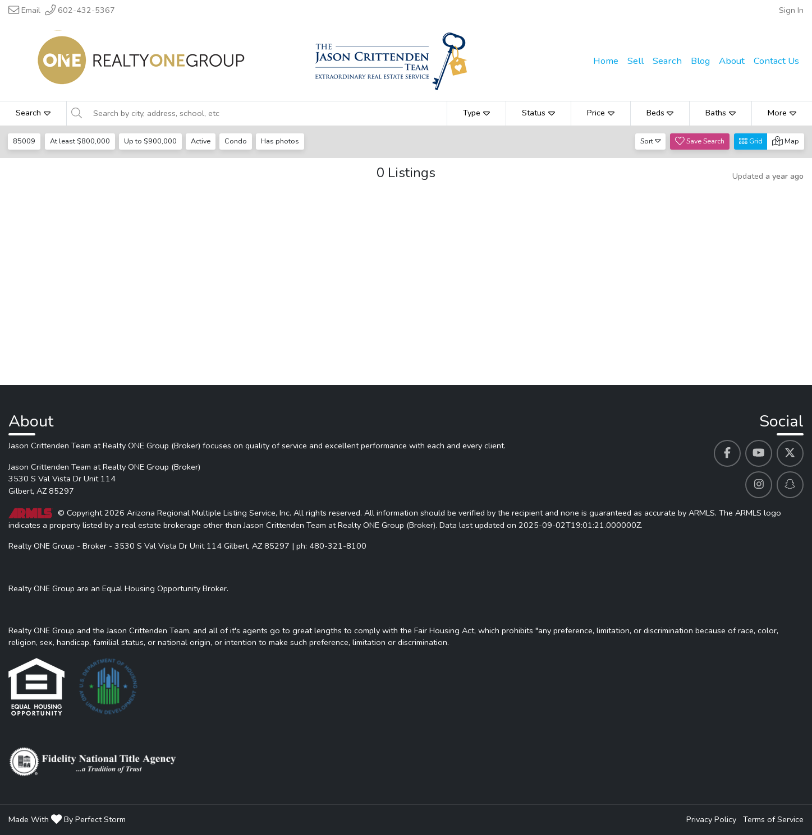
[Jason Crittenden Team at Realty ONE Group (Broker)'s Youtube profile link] (758, 453)
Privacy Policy (711, 819)
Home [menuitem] (605, 60)
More (782, 112)
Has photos (283, 141)
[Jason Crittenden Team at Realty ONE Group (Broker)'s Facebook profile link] (727, 453)
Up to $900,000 (151, 141)
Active (202, 141)
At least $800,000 (81, 141)
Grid (751, 141)
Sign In (791, 10)
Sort (650, 141)
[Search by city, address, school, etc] (266, 113)
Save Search (699, 141)
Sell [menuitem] (635, 60)
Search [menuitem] (667, 60)
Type (476, 112)
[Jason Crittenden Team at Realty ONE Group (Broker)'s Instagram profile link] (758, 484)
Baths (720, 112)
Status (538, 112)
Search (33, 112)
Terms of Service (773, 819)
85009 (24, 141)
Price (600, 112)
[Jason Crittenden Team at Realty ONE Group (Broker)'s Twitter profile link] (790, 453)
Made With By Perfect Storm (67, 819)
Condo (238, 141)
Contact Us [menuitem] (776, 60)
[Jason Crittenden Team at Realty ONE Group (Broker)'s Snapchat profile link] (790, 484)
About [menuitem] (732, 60)
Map (785, 141)
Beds (660, 112)
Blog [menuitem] (700, 60)
